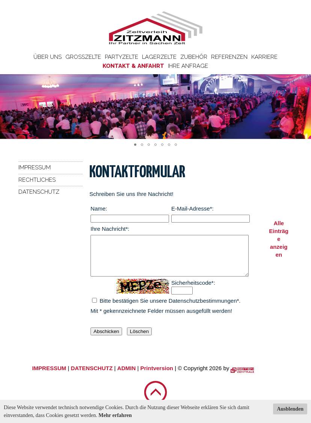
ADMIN (126, 376)
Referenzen (229, 57)
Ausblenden (290, 409)
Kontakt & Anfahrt (133, 66)
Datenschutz (38, 191)
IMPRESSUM (49, 376)
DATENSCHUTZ (91, 376)
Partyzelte (121, 57)
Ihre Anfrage (188, 66)
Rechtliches (37, 179)
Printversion (157, 376)
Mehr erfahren (115, 415)
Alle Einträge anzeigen (278, 239)
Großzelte (83, 57)
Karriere (264, 57)
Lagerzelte (159, 57)
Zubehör (193, 57)
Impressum (34, 167)
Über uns (47, 57)
